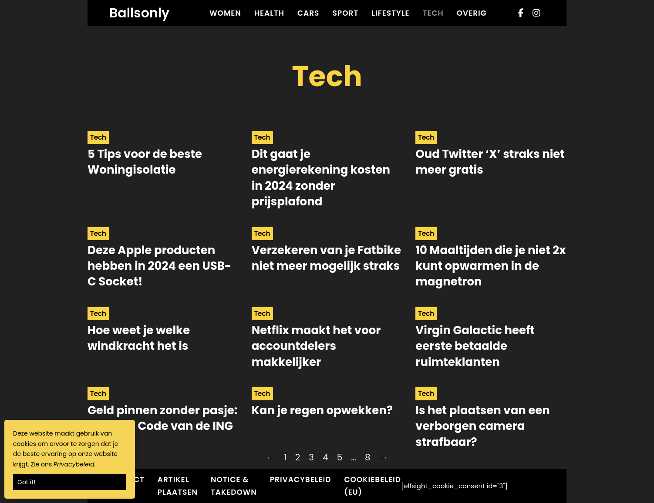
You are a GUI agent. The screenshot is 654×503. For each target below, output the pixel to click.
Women (225, 13)
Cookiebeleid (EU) (372, 485)
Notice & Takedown (234, 485)
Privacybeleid (300, 479)
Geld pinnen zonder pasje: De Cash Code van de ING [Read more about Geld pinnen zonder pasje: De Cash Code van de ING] (162, 418)
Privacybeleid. (75, 464)
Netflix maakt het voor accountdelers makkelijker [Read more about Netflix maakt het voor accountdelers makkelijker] (316, 346)
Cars (308, 13)
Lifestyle (390, 13)
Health (269, 13)
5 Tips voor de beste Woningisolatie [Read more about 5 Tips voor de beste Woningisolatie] (145, 162)
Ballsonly (139, 13)
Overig (472, 13)
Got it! (26, 482)
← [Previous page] (270, 457)
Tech (433, 13)
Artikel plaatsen (178, 485)
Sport (345, 13)
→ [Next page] (383, 457)
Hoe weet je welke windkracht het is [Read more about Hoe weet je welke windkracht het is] (139, 338)
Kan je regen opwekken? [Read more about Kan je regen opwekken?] (322, 410)
